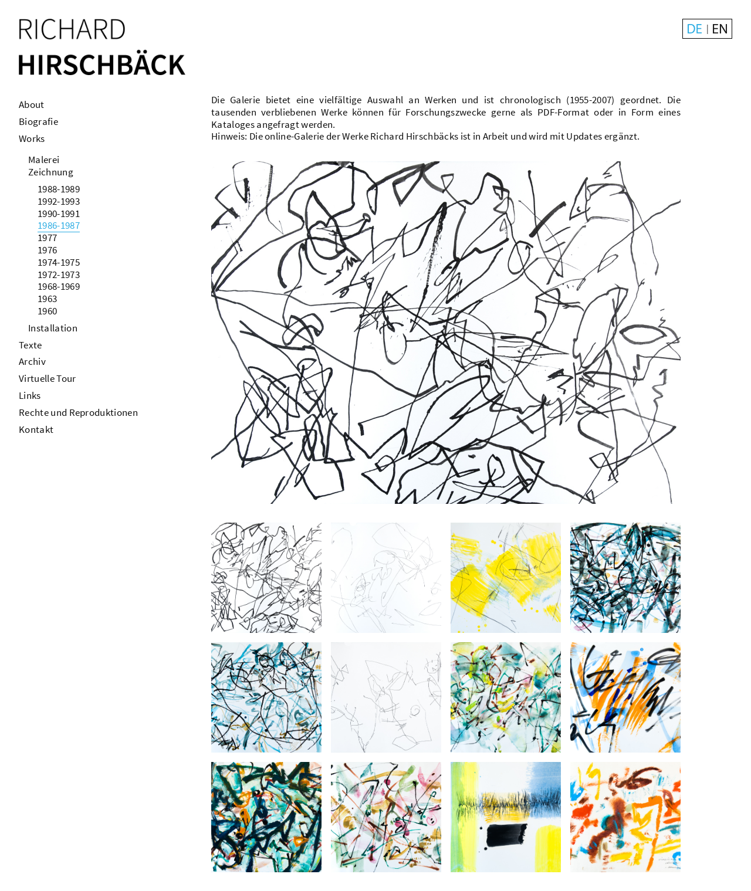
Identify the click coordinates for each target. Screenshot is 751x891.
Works (32, 138)
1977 (47, 237)
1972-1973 (59, 274)
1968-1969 (59, 286)
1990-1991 (59, 213)
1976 (47, 249)
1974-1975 (59, 262)
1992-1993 (59, 201)
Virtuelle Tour (47, 378)
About (32, 104)
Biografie (38, 121)
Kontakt (36, 429)
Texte (30, 344)
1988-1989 (59, 188)
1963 (47, 298)
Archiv (32, 361)
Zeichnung (50, 171)
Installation (52, 327)
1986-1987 (59, 225)
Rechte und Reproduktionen (78, 412)
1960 (47, 310)
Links (30, 395)
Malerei (43, 159)
